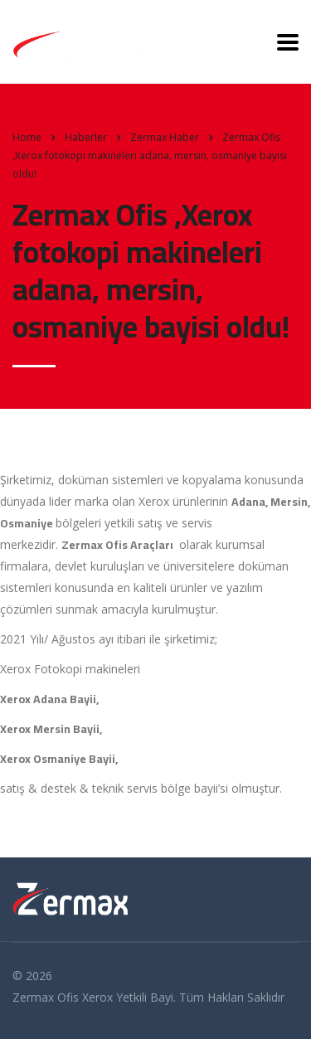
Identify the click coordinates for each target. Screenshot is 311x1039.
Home (26, 137)
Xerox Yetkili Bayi (127, 997)
